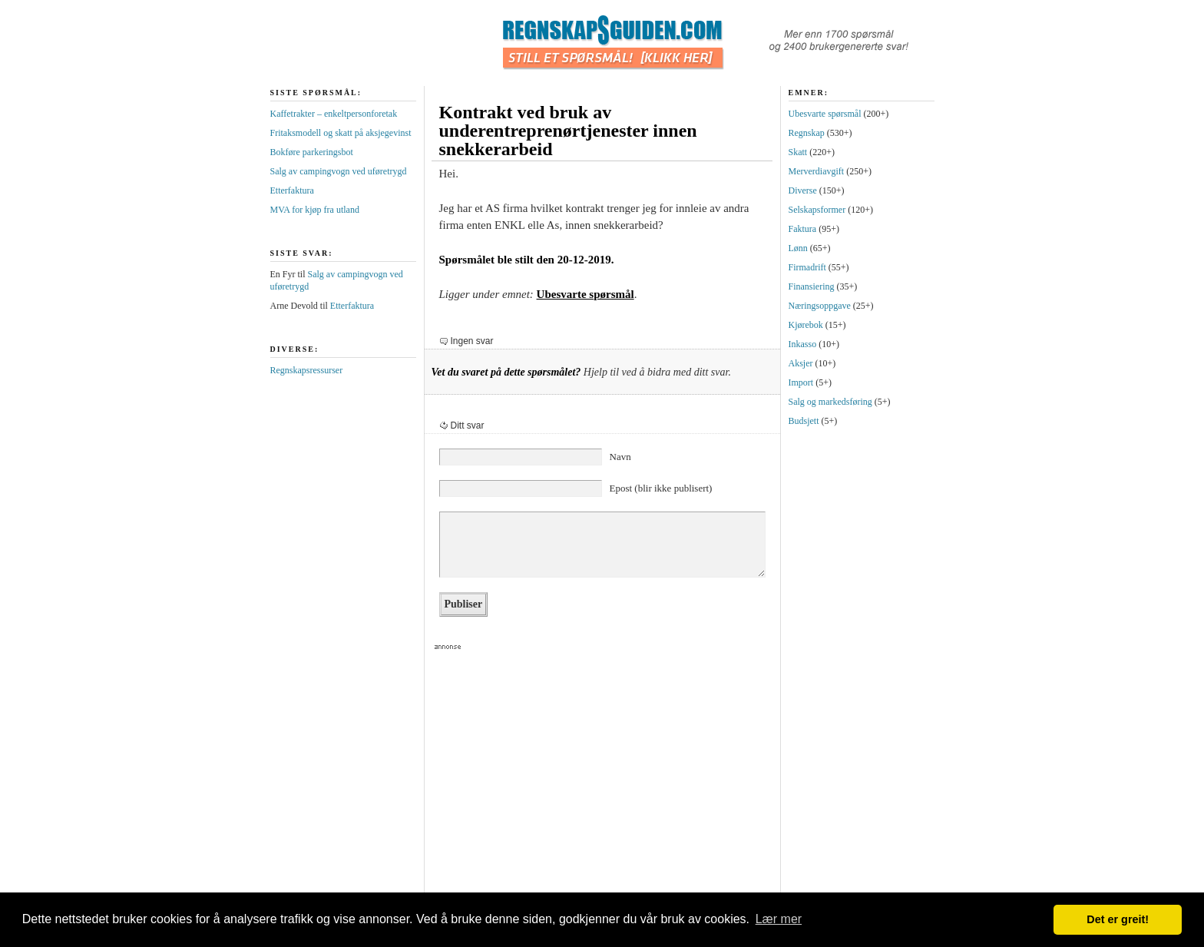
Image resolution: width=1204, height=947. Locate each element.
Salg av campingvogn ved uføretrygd (338, 171)
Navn (620, 456)
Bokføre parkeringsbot (311, 152)
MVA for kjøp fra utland (314, 209)
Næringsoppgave (820, 305)
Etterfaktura (292, 190)
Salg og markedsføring (830, 401)
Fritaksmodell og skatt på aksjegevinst (341, 132)
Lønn (798, 248)
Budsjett (804, 421)
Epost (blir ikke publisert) (661, 488)
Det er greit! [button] (1118, 919)
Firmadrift (807, 267)
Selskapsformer (817, 209)
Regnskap (807, 132)
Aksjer (801, 363)
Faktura (803, 229)
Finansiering (812, 286)
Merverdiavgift (817, 171)
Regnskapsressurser (306, 370)
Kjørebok (806, 325)
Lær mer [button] (779, 918)
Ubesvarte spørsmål (585, 294)
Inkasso (803, 344)
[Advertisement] (595, 776)
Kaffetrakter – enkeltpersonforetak (334, 113)
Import (801, 382)
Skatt (798, 152)
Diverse (803, 190)
